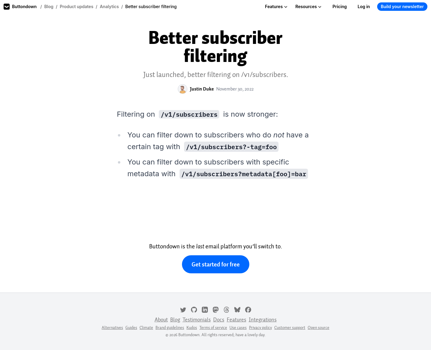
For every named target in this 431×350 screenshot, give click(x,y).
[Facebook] (248, 309)
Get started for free (216, 264)
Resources (308, 6)
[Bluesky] (237, 309)
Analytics (109, 6)
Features (276, 6)
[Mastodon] (216, 309)
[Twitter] (183, 309)
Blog (48, 6)
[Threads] (226, 309)
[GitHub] (194, 309)
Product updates (77, 6)
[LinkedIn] (205, 309)
